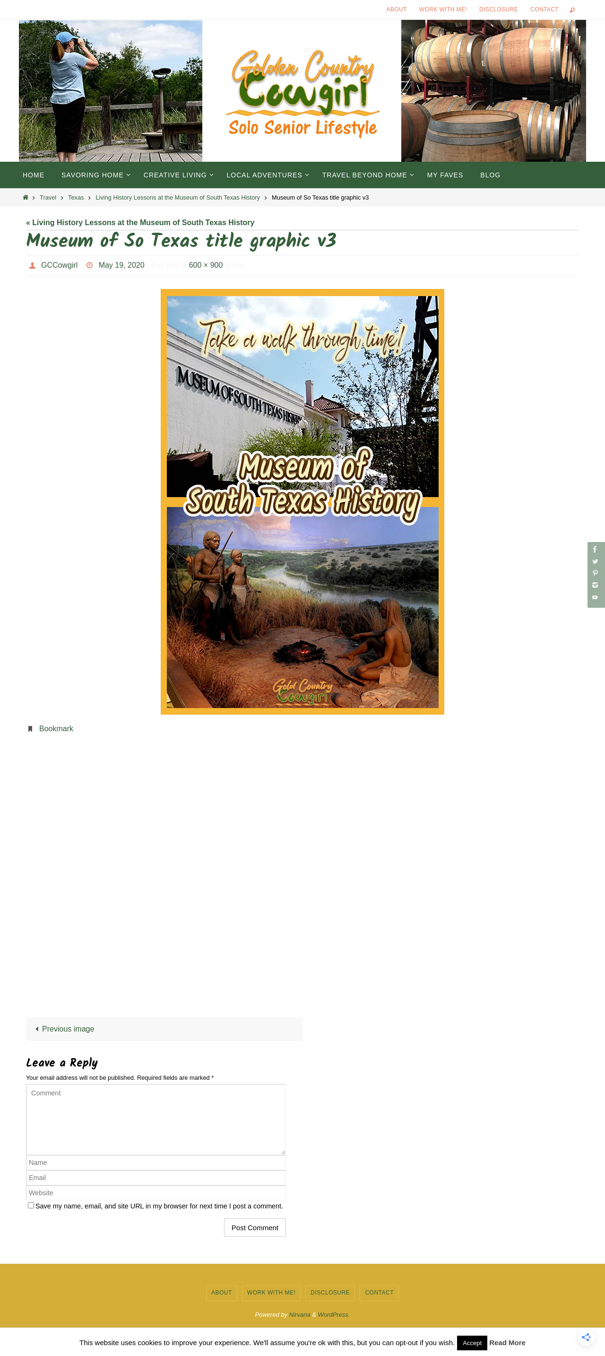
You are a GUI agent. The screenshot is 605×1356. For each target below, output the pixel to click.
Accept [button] (472, 1343)
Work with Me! (443, 9)
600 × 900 (206, 265)
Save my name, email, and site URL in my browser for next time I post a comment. (159, 1206)
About (397, 9)
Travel (48, 197)
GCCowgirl (59, 265)
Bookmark (56, 729)
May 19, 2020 (122, 265)
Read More (507, 1343)
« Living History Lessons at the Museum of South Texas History (140, 223)
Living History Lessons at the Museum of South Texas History (177, 197)
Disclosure (498, 9)
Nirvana (300, 1314)
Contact (544, 9)
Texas (76, 197)
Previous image (63, 1029)
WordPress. (334, 1314)
